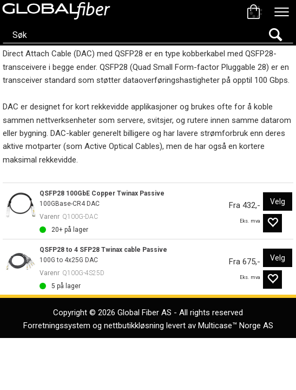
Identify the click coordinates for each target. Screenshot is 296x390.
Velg (277, 201)
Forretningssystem (56, 325)
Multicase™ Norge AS (235, 325)
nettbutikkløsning (134, 325)
